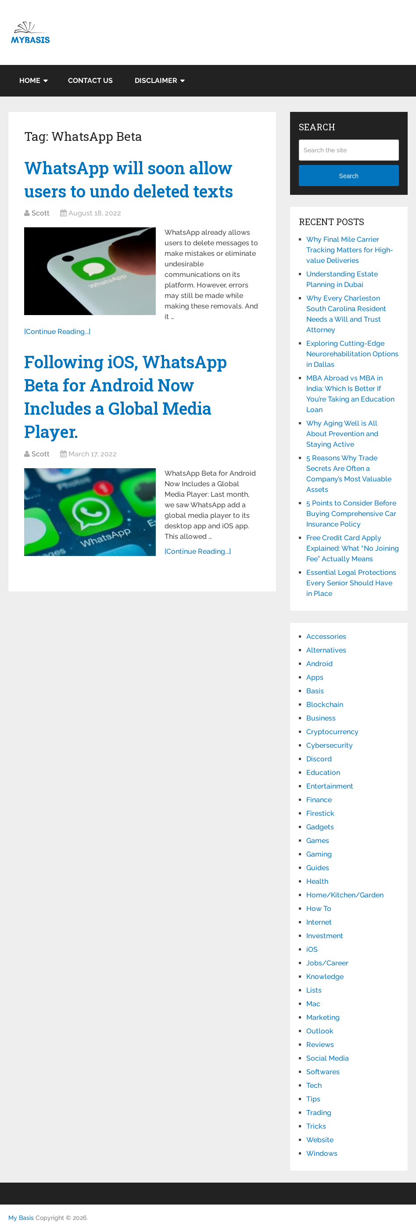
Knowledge (325, 976)
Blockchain (324, 704)
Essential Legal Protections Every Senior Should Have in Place (351, 583)
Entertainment (329, 786)
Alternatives (326, 650)
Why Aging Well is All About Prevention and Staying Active (342, 433)
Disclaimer (156, 80)
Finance (319, 800)
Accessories (326, 636)
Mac (313, 1004)
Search (349, 175)
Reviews (320, 1044)
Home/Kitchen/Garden (345, 895)
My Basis (21, 1217)
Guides (317, 868)
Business (321, 718)
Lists (314, 990)
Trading (318, 1112)
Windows (321, 1153)
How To (318, 908)
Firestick (320, 813)
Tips (313, 1099)
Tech (314, 1085)
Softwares (323, 1072)
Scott (41, 213)
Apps (314, 677)
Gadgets (320, 827)
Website (320, 1140)
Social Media (327, 1058)
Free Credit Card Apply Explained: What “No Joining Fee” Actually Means (352, 548)
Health (317, 881)
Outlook (320, 1031)
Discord (319, 759)
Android (319, 664)
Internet (319, 922)
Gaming (319, 854)
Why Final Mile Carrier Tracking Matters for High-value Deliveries (349, 250)
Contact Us (90, 80)
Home (29, 80)
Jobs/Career (327, 963)
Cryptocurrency (332, 732)
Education (323, 772)
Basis (315, 691)
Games (317, 840)
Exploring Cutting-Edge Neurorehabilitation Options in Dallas (352, 354)
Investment (324, 936)
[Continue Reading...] (57, 331)
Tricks (316, 1126)
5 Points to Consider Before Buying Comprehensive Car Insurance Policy (351, 513)
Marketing (323, 1017)
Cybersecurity (329, 745)
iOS (312, 949)
